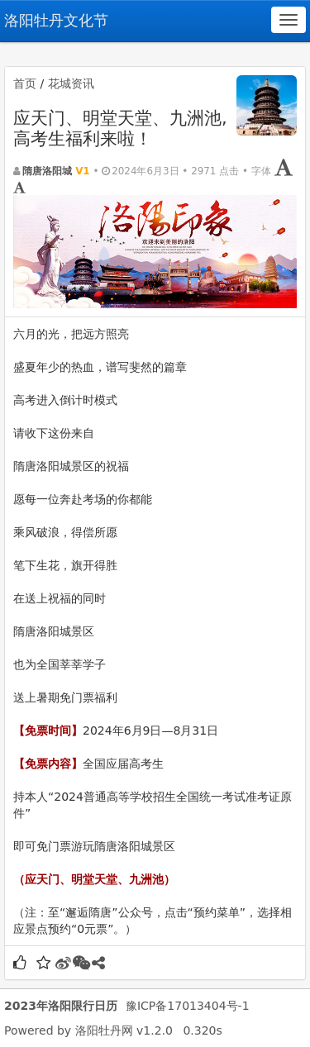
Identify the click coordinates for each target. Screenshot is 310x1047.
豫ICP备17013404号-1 (188, 1005)
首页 (24, 83)
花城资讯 (71, 83)
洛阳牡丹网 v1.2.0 (124, 1030)
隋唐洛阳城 (47, 171)
